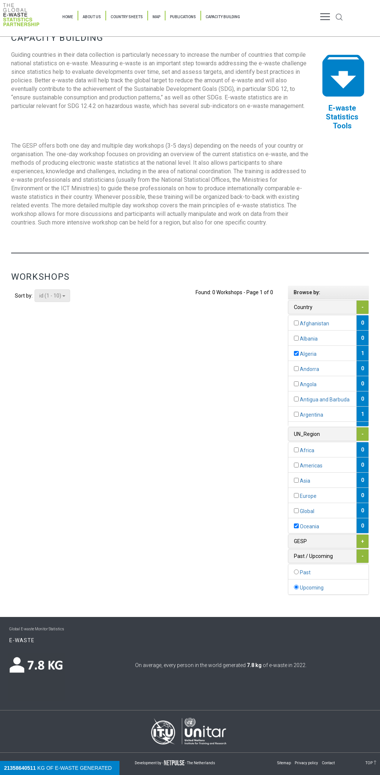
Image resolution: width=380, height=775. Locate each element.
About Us (92, 17)
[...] (296, 323)
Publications (183, 17)
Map (156, 17)
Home (67, 17)
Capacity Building (223, 17)
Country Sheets (127, 17)
